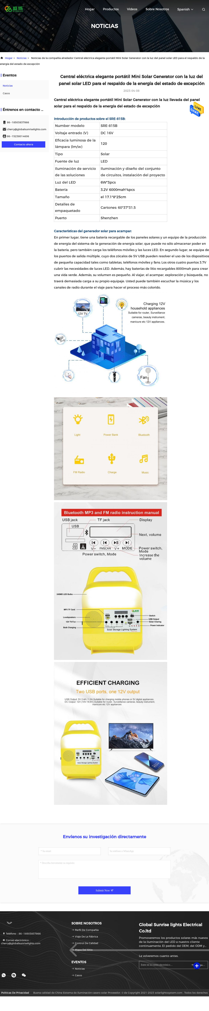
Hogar (90, 9)
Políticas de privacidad (15, 992)
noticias (22, 58)
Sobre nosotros (157, 9)
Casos (6, 93)
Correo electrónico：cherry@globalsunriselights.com (20, 942)
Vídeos (132, 9)
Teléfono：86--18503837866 (21, 933)
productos (111, 9)
